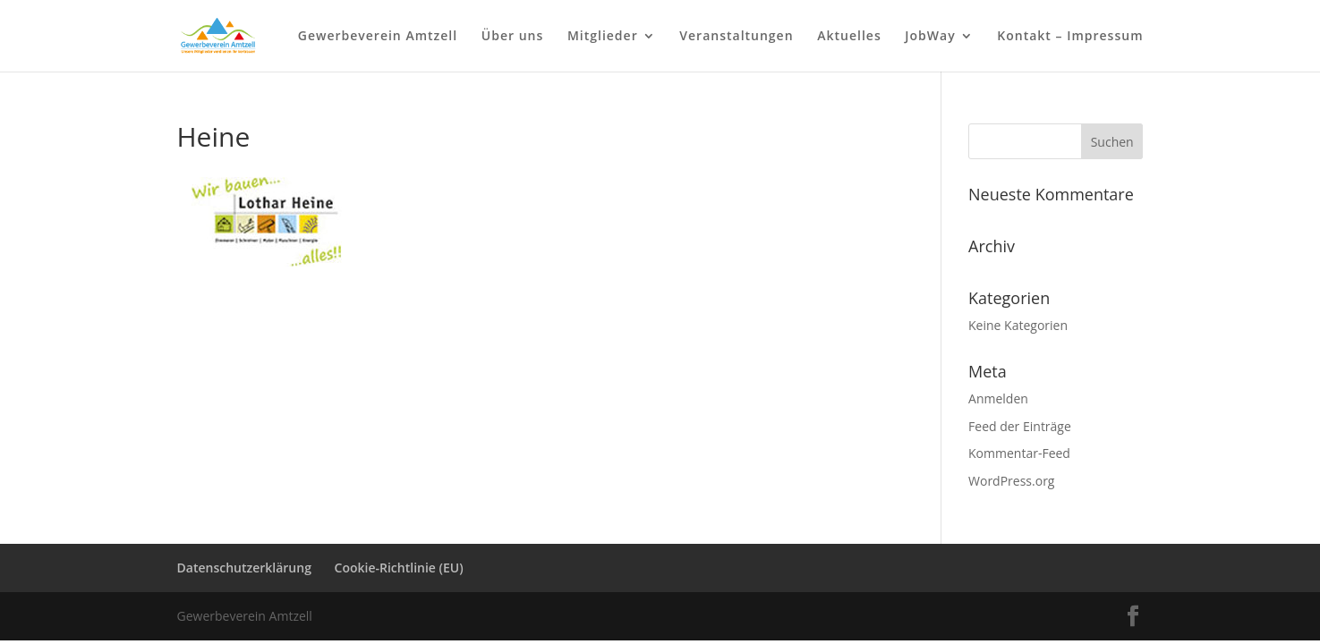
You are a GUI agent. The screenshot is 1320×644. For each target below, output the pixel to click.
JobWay (930, 37)
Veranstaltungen (736, 37)
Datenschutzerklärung (244, 567)
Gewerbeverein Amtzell (377, 37)
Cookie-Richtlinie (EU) (399, 567)
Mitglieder (602, 37)
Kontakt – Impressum (1070, 37)
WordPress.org (1011, 480)
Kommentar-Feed (1019, 453)
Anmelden (998, 398)
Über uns (512, 37)
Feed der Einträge (1019, 426)
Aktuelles (849, 37)
